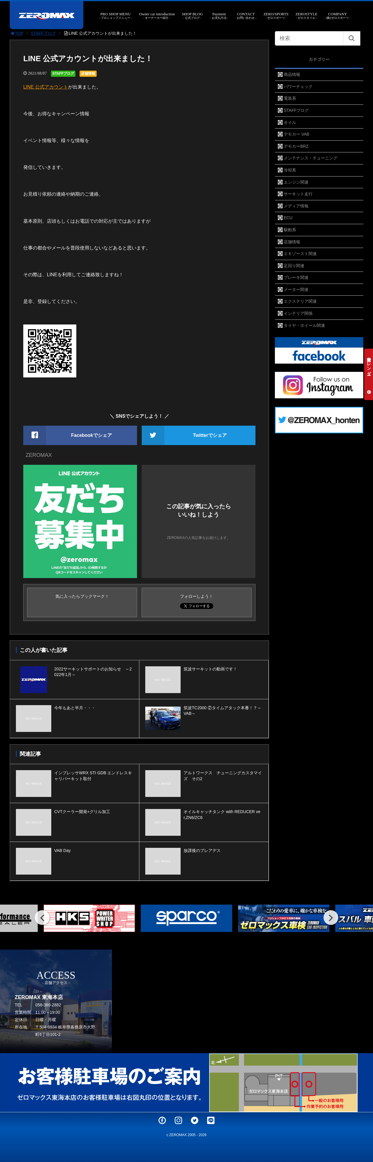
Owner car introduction (157, 16)
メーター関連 (296, 289)
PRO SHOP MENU (115, 16)
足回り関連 (294, 265)
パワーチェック (298, 86)
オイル (290, 122)
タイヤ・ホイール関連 (304, 325)
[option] (89, 918)
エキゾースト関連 (300, 253)
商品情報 (292, 74)
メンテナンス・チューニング (310, 158)
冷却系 (290, 170)
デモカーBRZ (296, 146)
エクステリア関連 (300, 301)
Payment (219, 16)
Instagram (178, 1120)
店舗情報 (88, 73)
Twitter (194, 1120)
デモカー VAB (296, 134)
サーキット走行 (298, 194)
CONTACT (245, 16)
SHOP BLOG (192, 16)
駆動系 (290, 229)
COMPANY (337, 16)
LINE (210, 1120)
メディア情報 (296, 206)
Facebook (162, 1120)
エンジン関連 (296, 182)
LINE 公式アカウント (45, 86)
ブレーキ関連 (296, 277)
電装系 (290, 98)
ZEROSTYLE (306, 16)
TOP (17, 33)
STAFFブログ (43, 33)
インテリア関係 (298, 313)
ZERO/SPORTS (275, 16)
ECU (288, 217)
